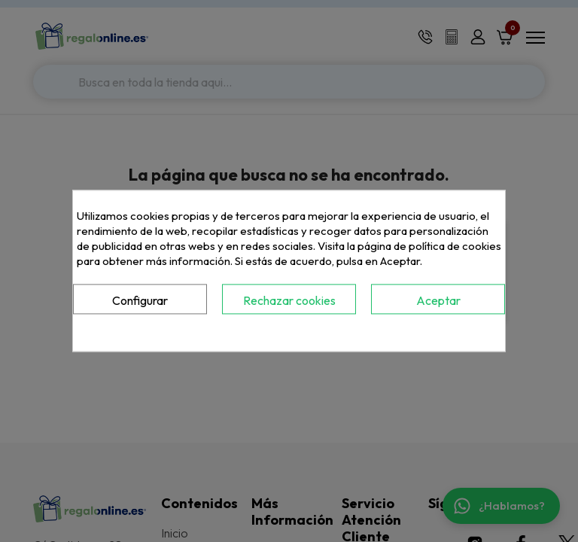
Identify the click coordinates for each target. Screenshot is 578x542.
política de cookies (455, 246)
